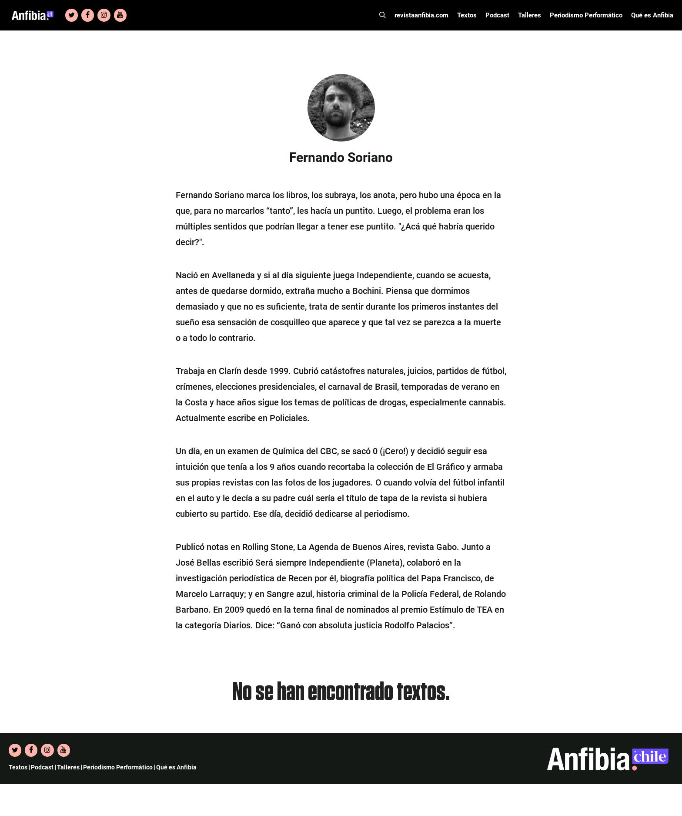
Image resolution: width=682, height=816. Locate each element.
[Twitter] (71, 15)
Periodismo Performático (586, 15)
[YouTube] (120, 15)
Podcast (497, 15)
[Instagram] (103, 15)
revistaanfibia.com (421, 15)
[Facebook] (87, 15)
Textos (467, 15)
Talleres (529, 15)
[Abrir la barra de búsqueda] (382, 15)
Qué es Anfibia (652, 15)
